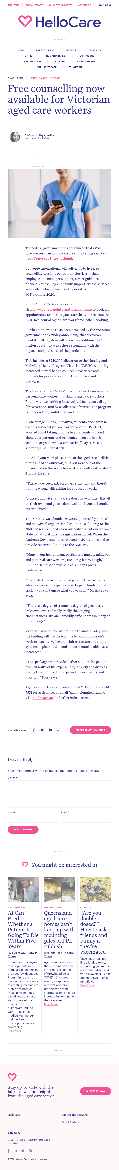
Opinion (29, 55)
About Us (13, 5)
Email (65, 812)
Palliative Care (47, 67)
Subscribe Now (95, 1091)
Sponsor (71, 50)
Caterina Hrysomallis (41, 135)
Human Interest (56, 55)
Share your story (60, 5)
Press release (45, 50)
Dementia (59, 61)
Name (12, 812)
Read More (14, 1031)
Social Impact (34, 5)
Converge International (52, 258)
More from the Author (90, 730)
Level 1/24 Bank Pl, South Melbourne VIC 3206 (29, 1141)
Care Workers (86, 61)
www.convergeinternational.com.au (62, 309)
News (21, 50)
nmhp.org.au (43, 697)
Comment (14, 777)
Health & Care (33, 61)
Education (75, 67)
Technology (86, 55)
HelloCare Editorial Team (23, 954)
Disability (95, 50)
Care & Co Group (71, 1122)
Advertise (84, 5)
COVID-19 (55, 78)
